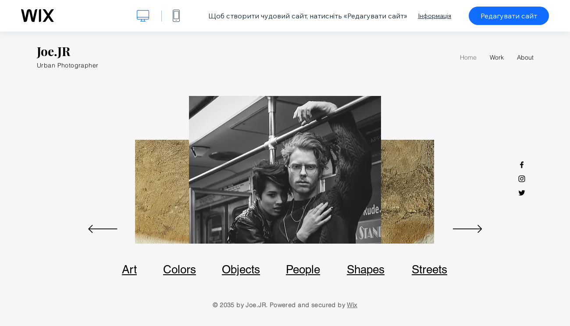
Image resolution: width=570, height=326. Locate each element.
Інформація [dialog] (434, 16)
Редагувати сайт (509, 15)
